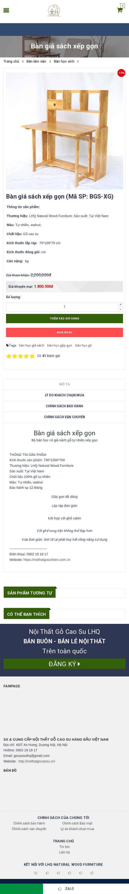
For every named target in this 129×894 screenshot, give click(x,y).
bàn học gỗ (83, 345)
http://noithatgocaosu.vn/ (37, 761)
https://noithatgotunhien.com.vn (46, 560)
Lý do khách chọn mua (77, 829)
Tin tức (64, 847)
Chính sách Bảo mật (77, 823)
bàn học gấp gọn (60, 345)
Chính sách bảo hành (29, 823)
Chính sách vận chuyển (29, 829)
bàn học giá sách (32, 345)
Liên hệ (64, 852)
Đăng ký (64, 664)
